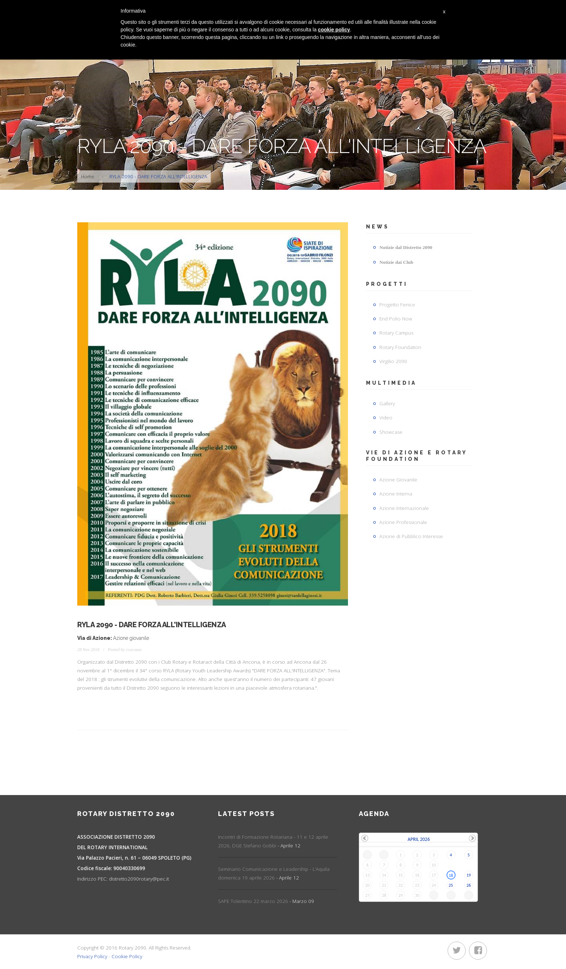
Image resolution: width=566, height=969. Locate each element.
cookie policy (334, 29)
